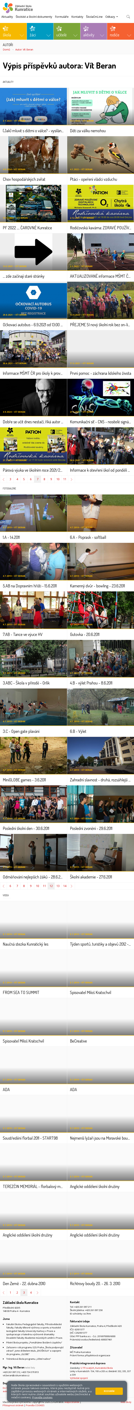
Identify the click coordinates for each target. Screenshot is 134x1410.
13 (57, 886)
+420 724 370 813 (30, 1372)
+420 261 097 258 (93, 1310)
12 (51, 886)
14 (64, 886)
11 (64, 479)
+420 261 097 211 (83, 1306)
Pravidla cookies (42, 1397)
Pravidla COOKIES (35, 1405)
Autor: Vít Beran (24, 49)
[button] (13, 31)
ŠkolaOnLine (94, 17)
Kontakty (77, 17)
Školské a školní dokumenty (34, 17)
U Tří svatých (87, 1367)
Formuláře (62, 17)
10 (57, 479)
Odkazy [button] (110, 17)
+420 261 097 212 (11, 1372)
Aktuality (7, 17)
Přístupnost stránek (13, 1405)
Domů (6, 49)
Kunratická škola (104, 1367)
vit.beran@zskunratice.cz (16, 1375)
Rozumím (109, 1391)
